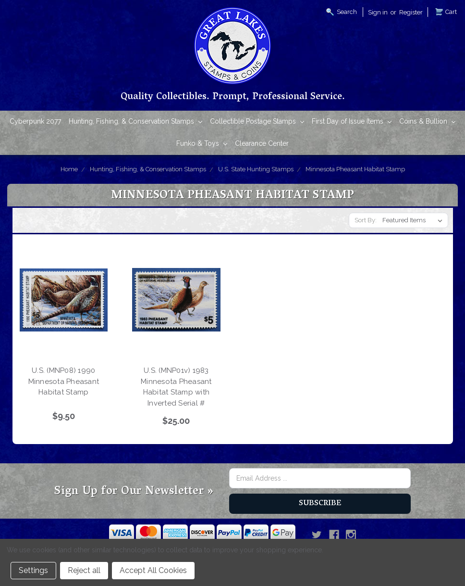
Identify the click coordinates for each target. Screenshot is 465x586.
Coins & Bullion (427, 122)
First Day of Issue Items (352, 122)
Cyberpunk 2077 (35, 121)
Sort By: (366, 220)
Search (347, 11)
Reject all (84, 570)
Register (411, 12)
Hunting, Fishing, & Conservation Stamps (135, 122)
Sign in (378, 12)
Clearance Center (262, 143)
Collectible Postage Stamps (257, 122)
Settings (33, 570)
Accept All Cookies (153, 570)
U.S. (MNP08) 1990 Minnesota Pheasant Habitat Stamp (63, 381)
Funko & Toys (201, 144)
